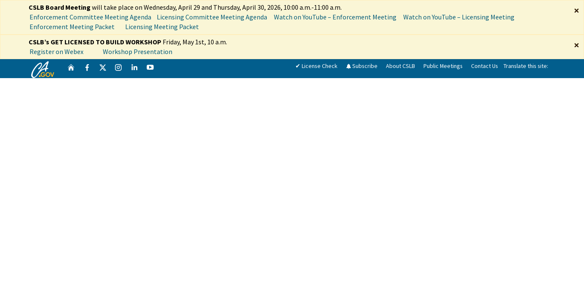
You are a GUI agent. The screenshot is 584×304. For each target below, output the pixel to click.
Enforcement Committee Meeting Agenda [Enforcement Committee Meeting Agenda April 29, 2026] (90, 17)
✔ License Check (316, 66)
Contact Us (484, 66)
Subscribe (362, 66)
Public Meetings (443, 66)
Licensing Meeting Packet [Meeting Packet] (162, 26)
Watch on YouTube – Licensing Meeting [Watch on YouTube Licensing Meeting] (458, 17)
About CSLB (400, 66)
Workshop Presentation (137, 51)
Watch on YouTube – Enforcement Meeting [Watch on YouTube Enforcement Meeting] (335, 17)
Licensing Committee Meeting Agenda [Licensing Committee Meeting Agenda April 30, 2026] (212, 17)
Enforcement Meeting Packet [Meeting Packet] (72, 26)
